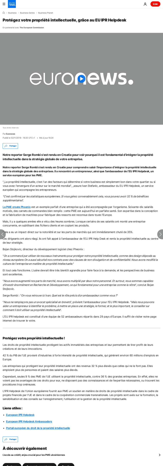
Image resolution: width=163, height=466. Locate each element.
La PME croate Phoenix (17, 207)
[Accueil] (4, 13)
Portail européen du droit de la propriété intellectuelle (38, 428)
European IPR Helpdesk (20, 414)
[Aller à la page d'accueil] (12, 4)
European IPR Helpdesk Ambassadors (29, 421)
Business (12, 13)
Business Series (27, 13)
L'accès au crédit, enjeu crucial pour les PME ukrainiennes (34, 454)
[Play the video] (81, 79)
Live (155, 3)
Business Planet (45, 13)
